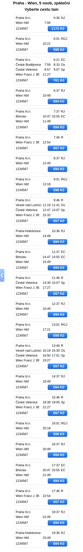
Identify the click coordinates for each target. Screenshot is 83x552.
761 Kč (58, 80)
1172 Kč (57, 29)
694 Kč (58, 101)
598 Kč (58, 50)
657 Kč (58, 148)
